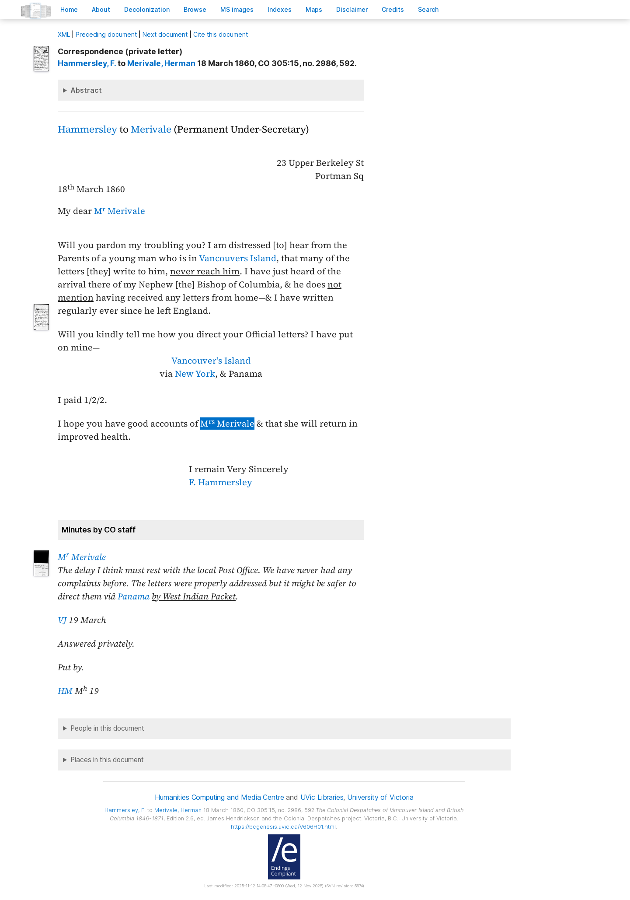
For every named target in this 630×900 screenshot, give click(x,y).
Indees (280, 9)
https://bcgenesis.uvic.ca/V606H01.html (283, 826)
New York (195, 374)
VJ (62, 620)
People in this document (107, 728)
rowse (195, 9)
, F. (87, 63)
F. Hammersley (220, 482)
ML (64, 34)
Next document (165, 34)
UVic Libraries (322, 797)
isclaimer (352, 9)
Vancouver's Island (211, 360)
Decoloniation (147, 9)
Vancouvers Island (237, 258)
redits (393, 9)
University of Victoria (380, 797)
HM (65, 691)
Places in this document (107, 760)
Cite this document (220, 34)
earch (428, 9)
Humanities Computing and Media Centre (219, 797)
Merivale (151, 129)
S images (237, 9)
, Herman (161, 63)
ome (69, 9)
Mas (314, 9)
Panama (134, 596)
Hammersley (87, 129)
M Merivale (119, 211)
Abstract (86, 90)
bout (101, 9)
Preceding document (106, 34)
